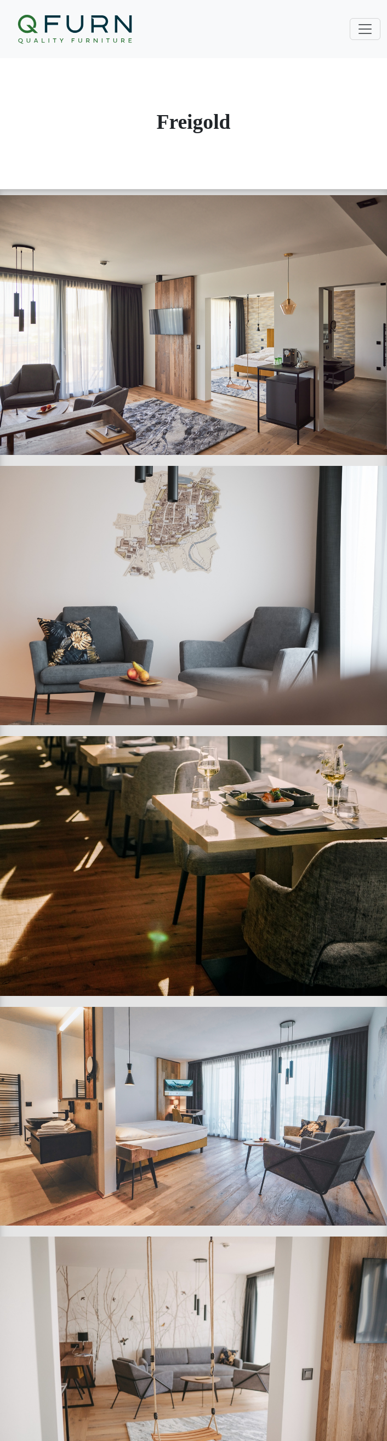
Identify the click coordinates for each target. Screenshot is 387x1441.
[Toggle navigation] (365, 29)
